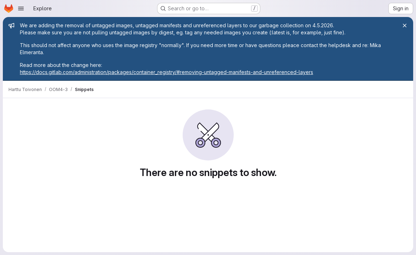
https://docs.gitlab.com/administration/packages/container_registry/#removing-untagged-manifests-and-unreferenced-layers (166, 72)
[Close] (404, 25)
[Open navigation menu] (21, 8)
